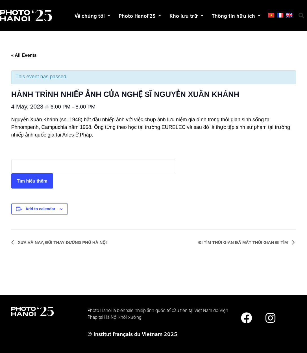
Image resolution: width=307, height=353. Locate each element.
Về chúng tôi (92, 15)
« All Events (24, 55)
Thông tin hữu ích (236, 15)
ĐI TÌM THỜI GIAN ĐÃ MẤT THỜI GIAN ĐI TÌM (243, 242)
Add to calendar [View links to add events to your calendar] (40, 209)
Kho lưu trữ (186, 15)
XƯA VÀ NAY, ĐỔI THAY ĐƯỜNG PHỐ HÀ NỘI (62, 242)
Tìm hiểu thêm (32, 181)
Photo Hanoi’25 (140, 15)
